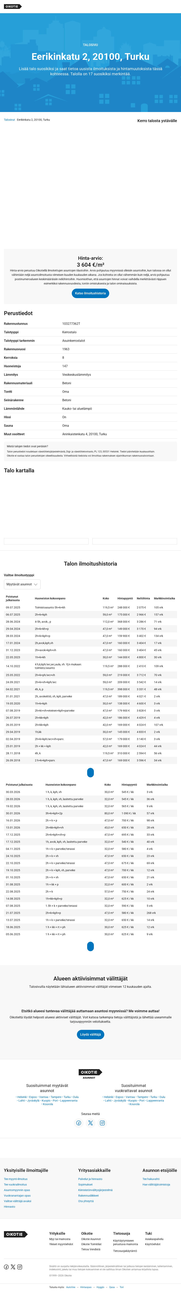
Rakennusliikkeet (88, 1195)
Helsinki (22, 1097)
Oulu (76, 1097)
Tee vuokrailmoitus (15, 1184)
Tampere (56, 1097)
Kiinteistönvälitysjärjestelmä (95, 1190)
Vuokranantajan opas (17, 1195)
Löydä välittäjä (90, 1034)
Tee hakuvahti (151, 1179)
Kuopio (46, 1100)
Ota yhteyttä (86, 1201)
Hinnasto (9, 1206)
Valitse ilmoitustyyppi (19, 575)
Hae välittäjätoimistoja (156, 1184)
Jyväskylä (33, 1100)
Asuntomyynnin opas (17, 1190)
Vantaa (43, 1097)
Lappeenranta (68, 1100)
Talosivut (9, 119)
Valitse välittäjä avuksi (17, 1201)
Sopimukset (85, 1184)
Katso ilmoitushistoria (90, 293)
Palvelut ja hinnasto (90, 1179)
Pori (55, 1100)
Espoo (33, 1097)
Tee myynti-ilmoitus (15, 1179)
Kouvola (48, 1104)
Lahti (22, 1100)
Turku (67, 1097)
